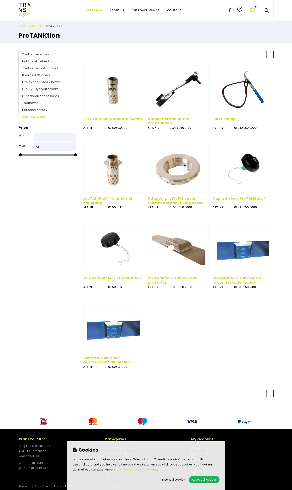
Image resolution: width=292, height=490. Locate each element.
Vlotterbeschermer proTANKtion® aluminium (107, 360)
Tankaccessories (35, 54)
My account (199, 454)
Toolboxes (30, 103)
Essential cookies (173, 480)
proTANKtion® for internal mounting (107, 200)
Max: (22, 145)
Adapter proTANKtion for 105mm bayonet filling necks (175, 200)
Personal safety (34, 110)
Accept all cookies (204, 480)
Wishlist (196, 460)
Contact (174, 10)
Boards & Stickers (36, 75)
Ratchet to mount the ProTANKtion (168, 121)
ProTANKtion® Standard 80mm (112, 118)
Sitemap (25, 486)
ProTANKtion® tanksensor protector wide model (237, 280)
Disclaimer (42, 486)
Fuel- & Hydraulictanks (40, 89)
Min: (22, 136)
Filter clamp (224, 118)
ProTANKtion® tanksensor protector (172, 280)
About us (117, 10)
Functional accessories (40, 96)
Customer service (145, 10)
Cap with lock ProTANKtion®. (240, 198)
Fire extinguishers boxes (41, 82)
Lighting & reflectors (38, 61)
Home (22, 26)
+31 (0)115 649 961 (34, 463)
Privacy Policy (63, 486)
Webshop (94, 10)
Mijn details (199, 472)
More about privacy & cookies (135, 469)
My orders (198, 466)
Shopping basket (203, 448)
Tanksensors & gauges (40, 68)
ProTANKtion (33, 117)
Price (23, 127)
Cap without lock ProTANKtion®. (113, 278)
